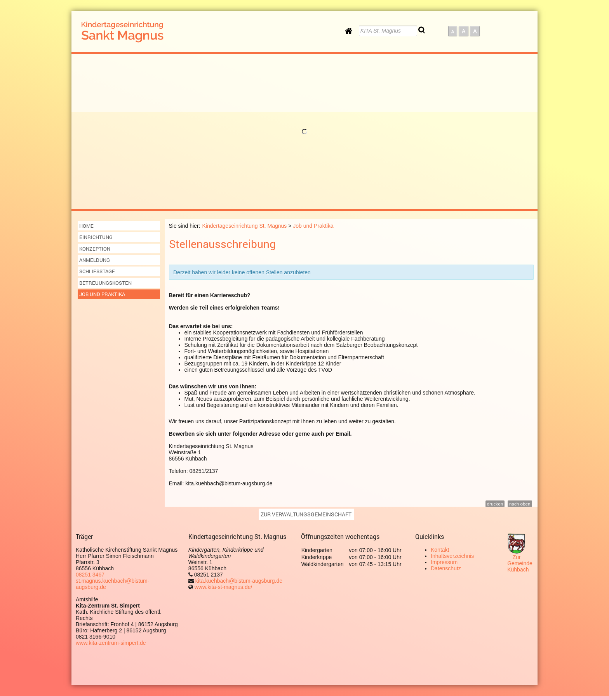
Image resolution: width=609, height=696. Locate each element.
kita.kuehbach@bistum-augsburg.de (238, 581)
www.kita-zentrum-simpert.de (111, 643)
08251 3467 (90, 574)
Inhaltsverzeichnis (452, 556)
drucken (495, 503)
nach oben (519, 503)
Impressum (444, 562)
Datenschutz (446, 568)
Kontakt (440, 550)
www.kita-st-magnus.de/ (223, 587)
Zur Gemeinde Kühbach (519, 563)
